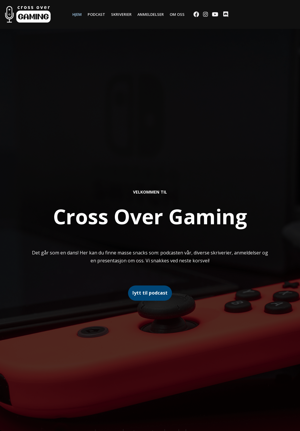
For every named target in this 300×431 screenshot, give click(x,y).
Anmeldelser (150, 14)
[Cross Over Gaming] (27, 14)
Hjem (77, 14)
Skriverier (121, 14)
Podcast (96, 14)
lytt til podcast (150, 293)
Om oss (177, 14)
